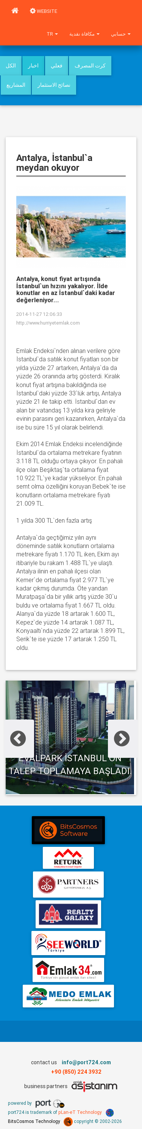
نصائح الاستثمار (53, 84)
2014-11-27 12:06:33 (39, 314)
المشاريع (15, 84)
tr (52, 34)
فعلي (56, 65)
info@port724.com (86, 1062)
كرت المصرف (90, 65)
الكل (11, 65)
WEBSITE (43, 11)
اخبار (33, 65)
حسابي (121, 34)
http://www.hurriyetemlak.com (48, 323)
